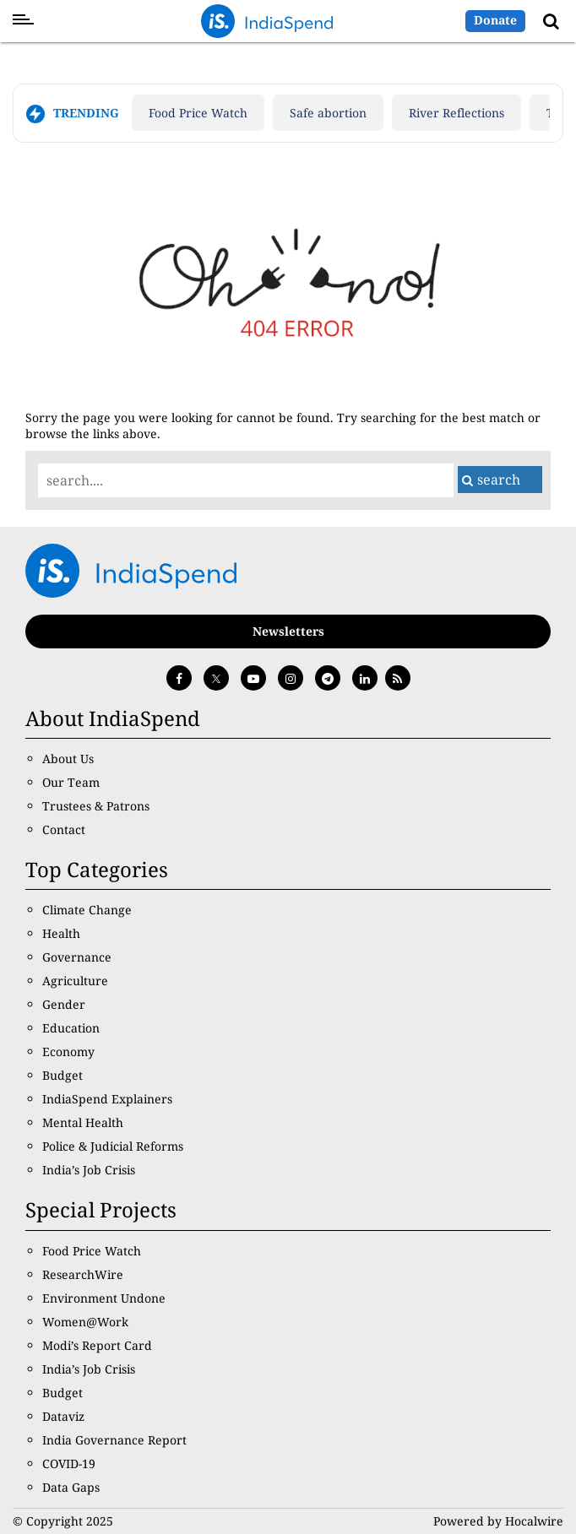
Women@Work (85, 1322)
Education (71, 1028)
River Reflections (456, 113)
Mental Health (82, 1122)
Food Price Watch (198, 113)
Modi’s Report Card (97, 1345)
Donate (495, 20)
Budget (62, 1075)
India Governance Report (114, 1440)
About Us (68, 759)
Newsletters (288, 631)
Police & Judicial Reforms (112, 1146)
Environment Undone (104, 1298)
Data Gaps (71, 1487)
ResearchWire (82, 1274)
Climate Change (87, 910)
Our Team (71, 782)
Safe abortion (328, 113)
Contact (63, 829)
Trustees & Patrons (95, 806)
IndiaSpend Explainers (107, 1099)
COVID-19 (68, 1463)
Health (61, 933)
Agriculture (75, 981)
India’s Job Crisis (88, 1170)
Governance (76, 957)
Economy (68, 1051)
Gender (63, 1004)
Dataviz (63, 1416)
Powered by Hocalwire (498, 1521)
